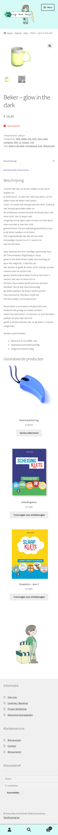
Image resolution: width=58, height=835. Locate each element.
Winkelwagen (45, 827)
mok (40, 146)
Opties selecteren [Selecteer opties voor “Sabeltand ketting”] (29, 432)
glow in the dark (16, 146)
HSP (16, 142)
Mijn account (14, 740)
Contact (12, 745)
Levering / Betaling (18, 703)
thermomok (48, 146)
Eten (26, 33)
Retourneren (14, 751)
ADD (18, 139)
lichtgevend (31, 146)
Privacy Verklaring (17, 708)
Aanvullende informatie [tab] (16, 169)
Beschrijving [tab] (10, 160)
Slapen (25, 142)
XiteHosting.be (11, 817)
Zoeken (29, 830)
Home (10, 33)
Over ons (12, 697)
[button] (49, 45)
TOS (32, 142)
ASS (29, 139)
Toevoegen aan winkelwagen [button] (29, 514)
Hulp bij (18, 33)
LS (20, 142)
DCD (34, 139)
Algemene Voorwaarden (20, 714)
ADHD (24, 139)
